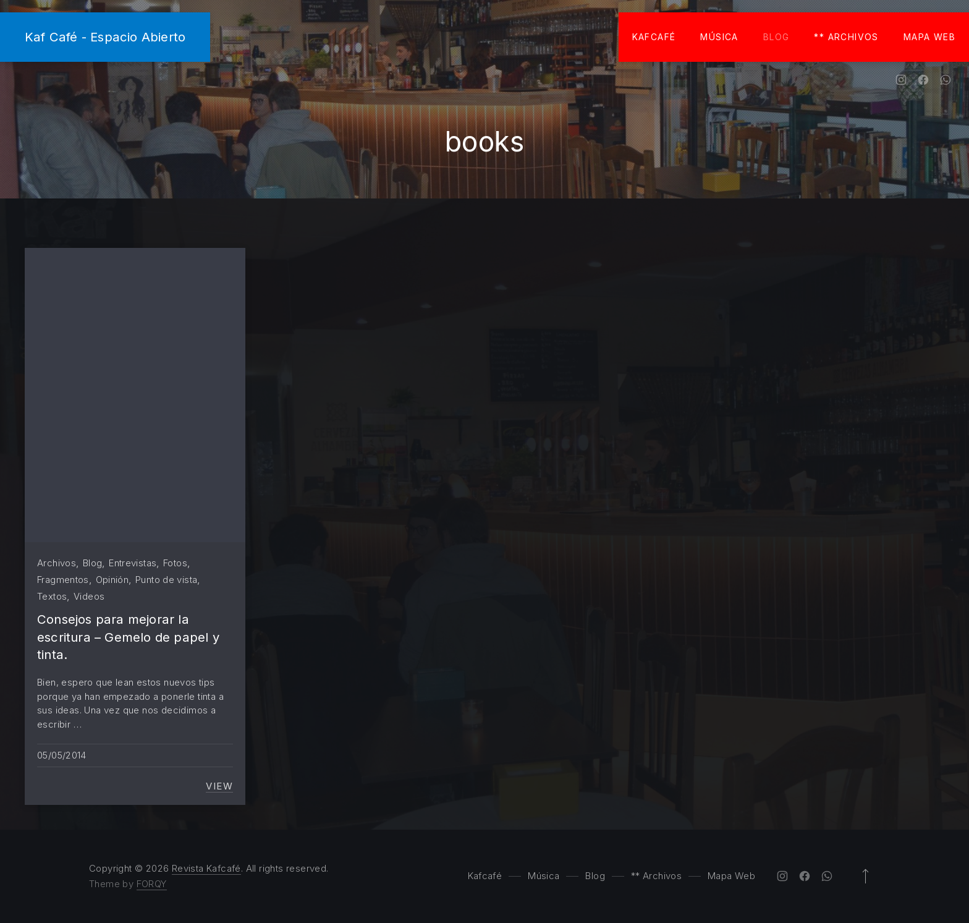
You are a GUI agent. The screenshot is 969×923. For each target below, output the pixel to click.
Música (719, 37)
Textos (52, 596)
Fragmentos (63, 579)
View (219, 786)
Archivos (56, 563)
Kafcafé (654, 37)
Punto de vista (166, 579)
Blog (776, 37)
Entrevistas (132, 563)
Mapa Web (929, 37)
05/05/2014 (62, 755)
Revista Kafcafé (206, 868)
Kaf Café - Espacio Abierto (105, 37)
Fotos (175, 563)
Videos (89, 596)
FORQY (152, 884)
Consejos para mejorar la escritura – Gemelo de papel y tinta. (128, 636)
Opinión (112, 579)
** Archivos (846, 37)
